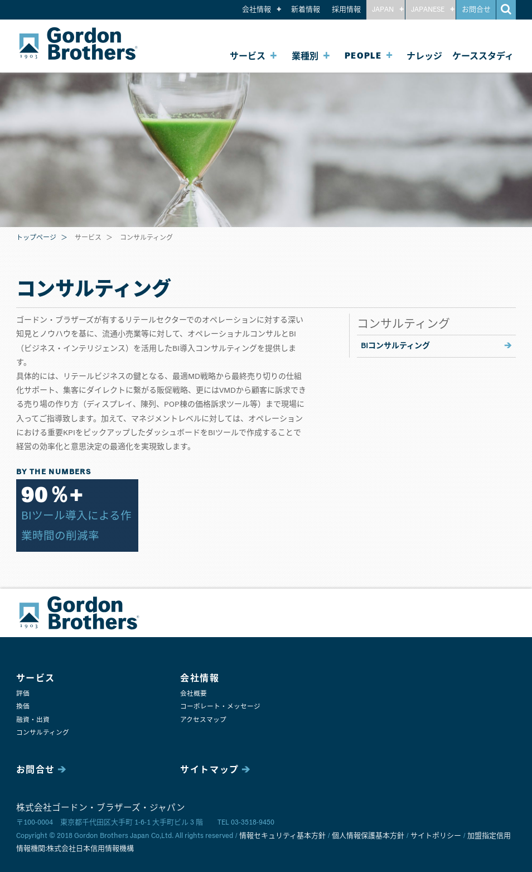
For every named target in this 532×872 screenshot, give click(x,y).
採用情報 (346, 9)
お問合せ (476, 9)
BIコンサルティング (395, 346)
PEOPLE (363, 56)
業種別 (305, 56)
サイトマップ (209, 769)
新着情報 (305, 9)
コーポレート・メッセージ (220, 707)
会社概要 (193, 694)
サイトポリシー (435, 836)
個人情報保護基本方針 (368, 836)
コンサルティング (42, 733)
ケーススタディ (483, 56)
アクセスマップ (203, 720)
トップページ (36, 238)
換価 (23, 707)
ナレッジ (424, 56)
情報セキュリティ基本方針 (282, 836)
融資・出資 (33, 720)
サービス (247, 56)
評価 (23, 694)
